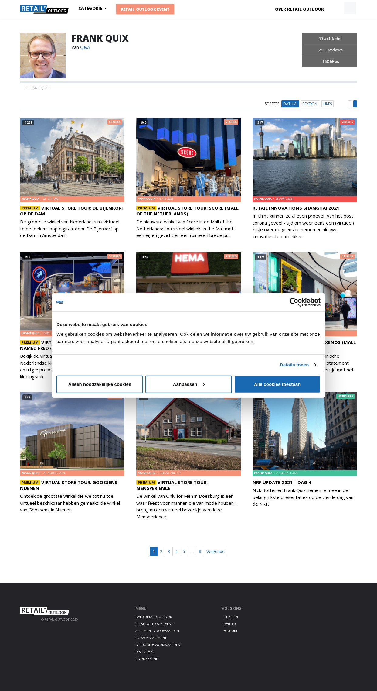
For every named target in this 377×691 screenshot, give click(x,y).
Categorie (90, 8)
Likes (327, 103)
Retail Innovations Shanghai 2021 (296, 208)
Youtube (230, 631)
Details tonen (294, 364)
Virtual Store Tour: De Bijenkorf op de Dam (72, 211)
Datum (290, 103)
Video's (347, 122)
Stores (115, 122)
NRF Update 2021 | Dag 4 (282, 482)
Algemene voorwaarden (157, 631)
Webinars (345, 396)
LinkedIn (230, 617)
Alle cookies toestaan (277, 384)
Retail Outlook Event (145, 9)
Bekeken (310, 103)
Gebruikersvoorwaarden (157, 645)
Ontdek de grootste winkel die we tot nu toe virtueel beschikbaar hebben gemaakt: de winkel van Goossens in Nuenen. (70, 503)
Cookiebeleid (146, 659)
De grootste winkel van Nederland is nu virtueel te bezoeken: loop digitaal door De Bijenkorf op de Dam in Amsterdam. (69, 228)
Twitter (229, 624)
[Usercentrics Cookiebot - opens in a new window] (294, 302)
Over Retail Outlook (299, 9)
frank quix (31, 199)
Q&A (85, 47)
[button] (336, 8)
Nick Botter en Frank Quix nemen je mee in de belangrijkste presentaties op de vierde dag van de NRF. (303, 497)
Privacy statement (150, 638)
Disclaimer (145, 652)
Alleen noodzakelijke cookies (99, 384)
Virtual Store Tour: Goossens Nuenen (68, 485)
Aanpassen (189, 384)
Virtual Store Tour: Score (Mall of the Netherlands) (187, 211)
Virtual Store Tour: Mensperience (172, 485)
